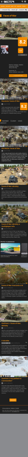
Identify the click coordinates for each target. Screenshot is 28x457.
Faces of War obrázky (9, 186)
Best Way (14, 67)
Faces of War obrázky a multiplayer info (10, 225)
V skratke (5, 340)
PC (2, 150)
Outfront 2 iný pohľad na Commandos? (11, 379)
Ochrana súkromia (6, 408)
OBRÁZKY (3, 123)
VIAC (13, 400)
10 (27, 321)
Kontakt (17, 408)
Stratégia (16, 64)
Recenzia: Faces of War (10, 101)
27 (27, 146)
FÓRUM (23, 6)
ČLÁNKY (13, 121)
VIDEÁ (12, 6)
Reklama (13, 408)
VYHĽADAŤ (5, 9)
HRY (15, 6)
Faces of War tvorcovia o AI (12, 285)
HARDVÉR (19, 6)
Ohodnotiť (23, 54)
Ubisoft (16, 66)
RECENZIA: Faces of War (10, 148)
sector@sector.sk (15, 411)
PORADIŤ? (21, 9)
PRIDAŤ (13, 9)
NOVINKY (3, 6)
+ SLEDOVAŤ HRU (18, 75)
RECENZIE (8, 6)
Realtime (21, 64)
